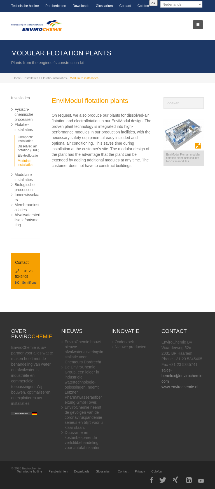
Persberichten (55, 6)
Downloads (81, 6)
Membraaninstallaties (27, 207)
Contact (125, 6)
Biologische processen (25, 187)
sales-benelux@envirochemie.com (183, 376)
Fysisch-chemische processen (24, 114)
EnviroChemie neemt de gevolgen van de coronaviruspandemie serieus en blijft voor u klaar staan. (84, 417)
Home (17, 78)
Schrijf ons (25, 282)
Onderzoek (124, 342)
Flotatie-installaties (54, 78)
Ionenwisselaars (27, 197)
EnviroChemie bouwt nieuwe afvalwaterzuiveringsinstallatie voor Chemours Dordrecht (84, 352)
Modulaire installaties (25, 163)
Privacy (140, 471)
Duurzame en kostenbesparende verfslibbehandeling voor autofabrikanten (83, 440)
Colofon (143, 6)
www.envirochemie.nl (180, 387)
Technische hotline (25, 6)
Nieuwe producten (130, 347)
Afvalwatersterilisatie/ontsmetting (27, 220)
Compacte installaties (25, 139)
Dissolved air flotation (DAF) (28, 148)
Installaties (31, 78)
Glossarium (104, 6)
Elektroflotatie (28, 155)
